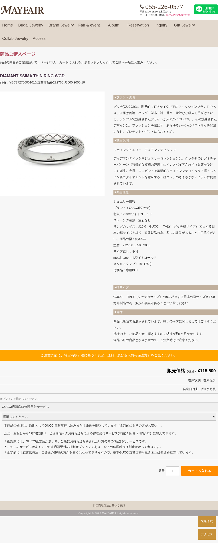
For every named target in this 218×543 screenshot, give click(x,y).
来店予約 (207, 521)
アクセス (207, 534)
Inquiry (161, 27)
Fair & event (89, 27)
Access (39, 40)
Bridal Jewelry (30, 27)
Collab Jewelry (15, 40)
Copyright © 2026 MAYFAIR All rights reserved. (109, 513)
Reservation (138, 27)
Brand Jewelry (61, 27)
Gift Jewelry (184, 27)
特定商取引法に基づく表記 (109, 505)
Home (7, 27)
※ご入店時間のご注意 (178, 15)
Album (113, 27)
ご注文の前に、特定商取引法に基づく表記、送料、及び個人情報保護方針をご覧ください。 (109, 355)
